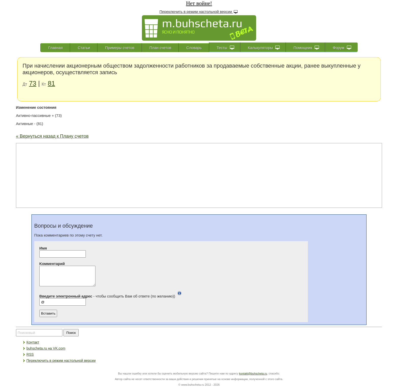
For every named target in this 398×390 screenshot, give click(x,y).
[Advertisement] (199, 175)
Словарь (194, 47)
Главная (55, 47)
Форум (342, 47)
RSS (30, 358)
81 (51, 83)
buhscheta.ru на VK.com (45, 352)
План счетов (160, 47)
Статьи (84, 47)
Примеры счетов (119, 47)
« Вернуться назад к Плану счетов (52, 136)
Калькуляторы (264, 47)
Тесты (225, 47)
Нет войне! (199, 3)
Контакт (32, 346)
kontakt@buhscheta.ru (253, 377)
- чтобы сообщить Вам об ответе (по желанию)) (111, 300)
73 (32, 83)
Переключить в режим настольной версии (199, 11)
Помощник (306, 47)
